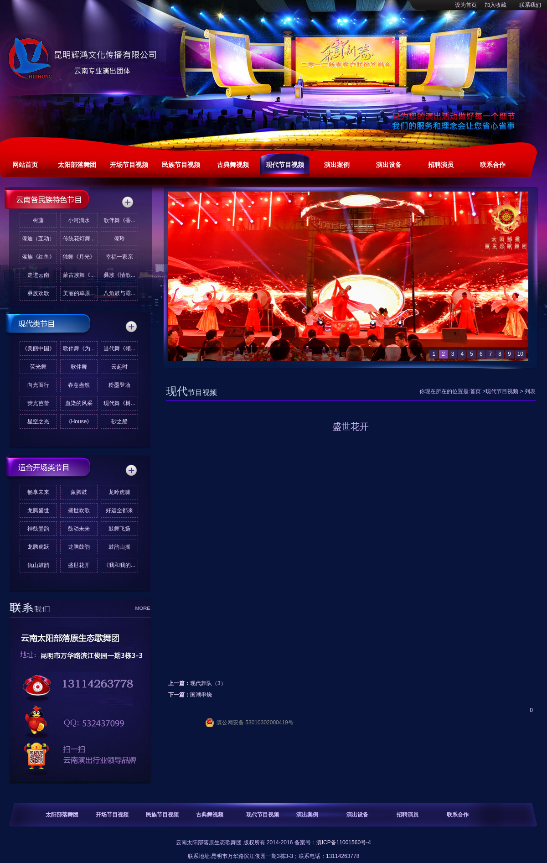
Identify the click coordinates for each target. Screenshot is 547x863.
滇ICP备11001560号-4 (343, 842)
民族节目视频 (162, 814)
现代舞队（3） (208, 683)
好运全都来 (119, 510)
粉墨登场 (119, 385)
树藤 (38, 220)
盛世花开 (79, 565)
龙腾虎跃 (38, 547)
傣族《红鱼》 (38, 257)
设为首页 (466, 5)
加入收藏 (495, 5)
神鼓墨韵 (38, 528)
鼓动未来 (79, 528)
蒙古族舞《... (79, 275)
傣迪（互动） (38, 238)
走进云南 (38, 275)
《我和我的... (119, 565)
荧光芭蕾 (38, 403)
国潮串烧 (201, 694)
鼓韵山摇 (119, 547)
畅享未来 (38, 492)
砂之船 (119, 421)
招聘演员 (407, 814)
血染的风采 (79, 403)
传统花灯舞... (79, 238)
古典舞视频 (209, 814)
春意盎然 (79, 385)
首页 (475, 391)
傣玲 (119, 238)
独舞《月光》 (78, 257)
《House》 (79, 421)
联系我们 (530, 5)
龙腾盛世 (38, 510)
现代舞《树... (119, 403)
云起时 (119, 367)
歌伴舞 (79, 367)
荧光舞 (38, 367)
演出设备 (357, 814)
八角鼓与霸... (119, 293)
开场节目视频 (112, 814)
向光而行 (38, 385)
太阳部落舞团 (62, 814)
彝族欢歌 (38, 293)
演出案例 (307, 814)
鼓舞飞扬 (119, 528)
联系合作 (458, 814)
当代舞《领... (119, 348)
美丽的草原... (79, 293)
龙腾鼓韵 (79, 547)
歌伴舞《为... (79, 348)
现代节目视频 (501, 391)
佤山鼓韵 (38, 565)
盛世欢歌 (79, 510)
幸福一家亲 (119, 257)
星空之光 (38, 421)
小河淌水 (79, 220)
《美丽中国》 (38, 348)
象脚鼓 (79, 492)
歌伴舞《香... (119, 220)
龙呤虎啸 (119, 492)
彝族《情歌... (119, 275)
